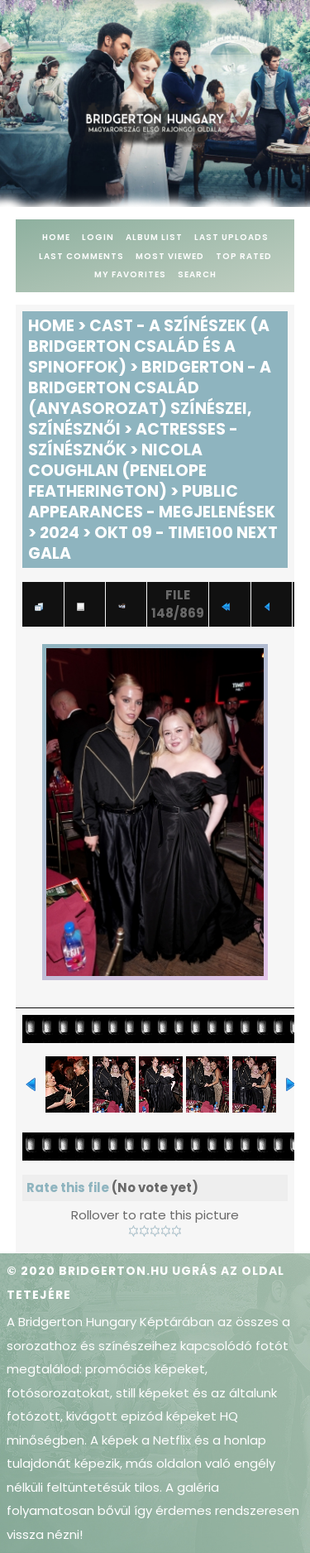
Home (56, 237)
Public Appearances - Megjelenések (151, 501)
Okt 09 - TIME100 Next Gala (153, 543)
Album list (154, 237)
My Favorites (130, 274)
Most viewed (170, 256)
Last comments (81, 256)
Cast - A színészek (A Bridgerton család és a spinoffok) (148, 346)
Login (98, 237)
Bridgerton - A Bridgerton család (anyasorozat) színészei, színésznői (149, 398)
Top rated (244, 256)
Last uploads (231, 237)
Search (197, 274)
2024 (59, 533)
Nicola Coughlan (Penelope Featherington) (117, 470)
